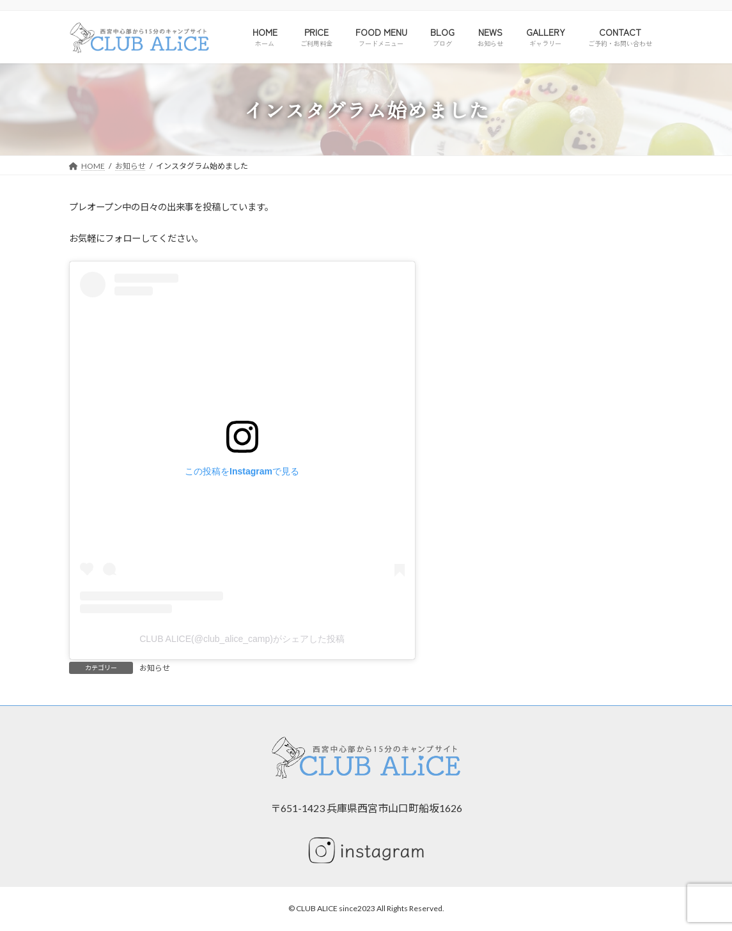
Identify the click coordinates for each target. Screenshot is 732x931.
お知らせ (154, 668)
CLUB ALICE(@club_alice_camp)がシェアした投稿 (242, 639)
